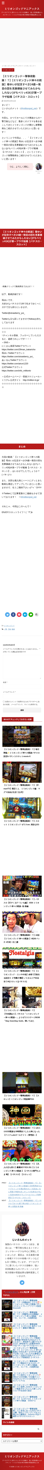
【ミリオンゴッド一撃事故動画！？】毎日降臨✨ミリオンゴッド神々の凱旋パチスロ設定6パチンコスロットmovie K (22, 752)
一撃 (5, 629)
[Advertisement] (22, 40)
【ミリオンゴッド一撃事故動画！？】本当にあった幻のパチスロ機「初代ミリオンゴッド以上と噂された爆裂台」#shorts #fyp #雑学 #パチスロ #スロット (27, 1412)
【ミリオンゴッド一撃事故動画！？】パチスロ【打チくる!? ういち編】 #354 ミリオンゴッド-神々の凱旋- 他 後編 (21, 902)
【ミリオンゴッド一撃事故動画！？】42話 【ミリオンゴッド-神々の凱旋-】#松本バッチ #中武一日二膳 (22, 938)
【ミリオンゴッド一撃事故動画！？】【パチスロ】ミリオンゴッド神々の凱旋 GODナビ (27, 1399)
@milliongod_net (28, 108)
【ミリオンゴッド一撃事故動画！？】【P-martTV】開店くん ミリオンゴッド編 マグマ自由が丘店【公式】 (22, 788)
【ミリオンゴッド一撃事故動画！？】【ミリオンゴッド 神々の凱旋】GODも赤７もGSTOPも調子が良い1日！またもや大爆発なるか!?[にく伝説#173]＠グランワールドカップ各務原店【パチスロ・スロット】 (22, 1353)
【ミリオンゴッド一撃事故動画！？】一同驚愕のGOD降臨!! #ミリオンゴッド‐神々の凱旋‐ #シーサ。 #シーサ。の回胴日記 (27, 1315)
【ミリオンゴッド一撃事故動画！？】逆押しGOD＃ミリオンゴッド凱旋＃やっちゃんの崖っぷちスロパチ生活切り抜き (27, 1388)
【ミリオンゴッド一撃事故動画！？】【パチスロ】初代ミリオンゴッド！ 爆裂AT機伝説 (27, 1326)
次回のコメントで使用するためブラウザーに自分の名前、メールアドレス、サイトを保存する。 (21, 703)
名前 (5, 682)
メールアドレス (9, 692)
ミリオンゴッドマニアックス (22, 8)
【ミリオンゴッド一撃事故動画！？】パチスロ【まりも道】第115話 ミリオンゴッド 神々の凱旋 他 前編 (25, 1203)
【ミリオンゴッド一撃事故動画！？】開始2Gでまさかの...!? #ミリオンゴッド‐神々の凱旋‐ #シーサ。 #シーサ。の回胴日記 (27, 1364)
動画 (13, 629)
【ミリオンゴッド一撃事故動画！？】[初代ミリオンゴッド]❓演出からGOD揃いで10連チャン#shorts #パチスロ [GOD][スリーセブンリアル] (27, 1377)
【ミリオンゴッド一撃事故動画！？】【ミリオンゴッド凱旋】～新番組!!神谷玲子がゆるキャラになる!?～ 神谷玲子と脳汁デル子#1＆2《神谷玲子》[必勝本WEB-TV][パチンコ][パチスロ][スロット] (27, 1341)
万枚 (9, 629)
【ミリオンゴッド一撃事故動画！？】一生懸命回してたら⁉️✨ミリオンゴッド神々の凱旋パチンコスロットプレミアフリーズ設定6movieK (27, 1304)
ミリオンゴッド (9, 626)
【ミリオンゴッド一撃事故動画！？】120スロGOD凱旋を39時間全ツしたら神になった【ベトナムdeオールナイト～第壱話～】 (22, 1131)
